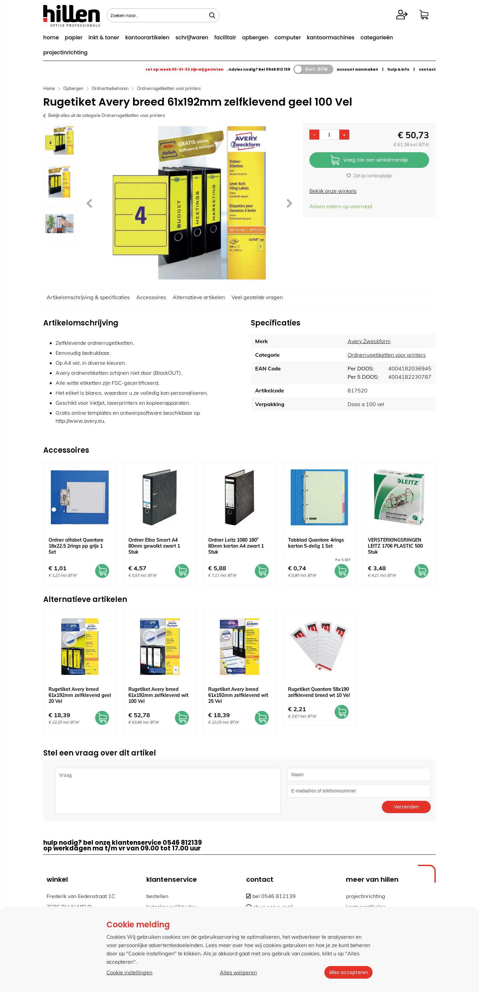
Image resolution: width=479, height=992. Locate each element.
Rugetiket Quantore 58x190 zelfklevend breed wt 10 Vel (319, 692)
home (51, 37)
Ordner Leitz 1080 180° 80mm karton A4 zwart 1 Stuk (236, 546)
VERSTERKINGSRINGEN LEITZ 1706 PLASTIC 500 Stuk (395, 546)
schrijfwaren (191, 37)
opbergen (255, 37)
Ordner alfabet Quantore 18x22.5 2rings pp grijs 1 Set (76, 546)
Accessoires (151, 297)
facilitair (225, 37)
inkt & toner (103, 37)
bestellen (157, 896)
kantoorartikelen (147, 37)
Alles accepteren (347, 972)
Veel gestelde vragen (257, 297)
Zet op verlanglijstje (369, 175)
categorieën (377, 37)
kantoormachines (331, 37)
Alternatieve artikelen (199, 297)
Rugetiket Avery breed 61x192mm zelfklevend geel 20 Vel (80, 695)
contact (427, 69)
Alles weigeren (237, 972)
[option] (59, 140)
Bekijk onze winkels (333, 191)
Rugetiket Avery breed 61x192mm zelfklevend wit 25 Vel (238, 695)
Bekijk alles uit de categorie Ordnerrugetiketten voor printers (104, 115)
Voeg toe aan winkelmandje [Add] (369, 160)
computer (287, 37)
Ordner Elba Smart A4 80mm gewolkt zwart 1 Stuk (154, 546)
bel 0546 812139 (271, 896)
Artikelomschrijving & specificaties (88, 297)
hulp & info (398, 69)
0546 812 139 (278, 69)
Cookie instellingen (129, 972)
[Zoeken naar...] (212, 15)
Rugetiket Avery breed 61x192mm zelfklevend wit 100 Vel (158, 695)
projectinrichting (65, 52)
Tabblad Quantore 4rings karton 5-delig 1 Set (316, 543)
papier (73, 37)
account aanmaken (357, 69)
